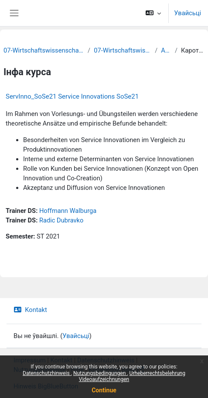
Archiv (166, 50)
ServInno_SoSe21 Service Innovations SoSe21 (72, 96)
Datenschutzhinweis (47, 373)
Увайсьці (187, 13)
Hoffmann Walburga (67, 211)
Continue (104, 390)
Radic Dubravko (61, 220)
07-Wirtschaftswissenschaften (122, 50)
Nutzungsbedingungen (100, 373)
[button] (153, 13)
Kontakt (30, 310)
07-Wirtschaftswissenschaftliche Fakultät (43, 50)
